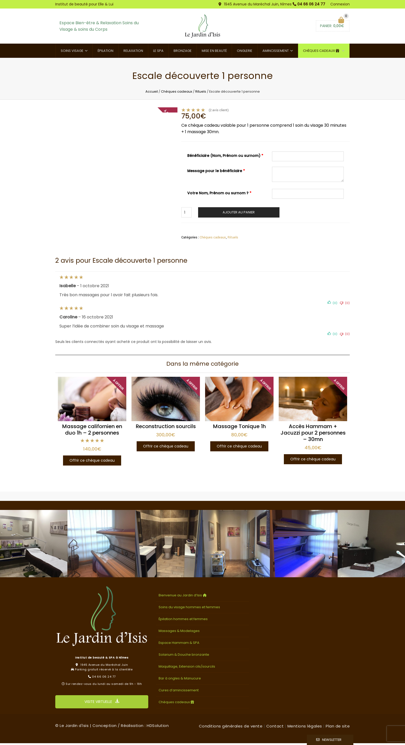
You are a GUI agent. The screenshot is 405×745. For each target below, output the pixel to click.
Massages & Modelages (179, 632)
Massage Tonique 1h (239, 427)
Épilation (105, 52)
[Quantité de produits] (186, 214)
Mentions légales (304, 728)
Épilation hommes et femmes (183, 620)
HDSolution (158, 727)
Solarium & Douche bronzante (184, 656)
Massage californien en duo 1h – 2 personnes (92, 431)
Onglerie (244, 52)
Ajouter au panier (239, 213)
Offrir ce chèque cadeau (92, 461)
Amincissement (275, 52)
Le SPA (158, 52)
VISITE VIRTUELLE (101, 703)
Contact (275, 728)
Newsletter (331, 739)
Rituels (200, 93)
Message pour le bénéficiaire (216, 172)
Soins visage (72, 52)
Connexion (340, 4)
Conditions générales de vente (231, 728)
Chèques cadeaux (321, 52)
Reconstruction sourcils (166, 427)
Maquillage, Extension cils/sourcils (187, 668)
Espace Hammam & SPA (179, 644)
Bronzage (183, 52)
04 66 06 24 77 (311, 4)
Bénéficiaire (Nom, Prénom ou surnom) (225, 157)
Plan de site (338, 728)
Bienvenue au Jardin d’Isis (183, 597)
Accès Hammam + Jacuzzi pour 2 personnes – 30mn (313, 434)
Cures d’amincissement (179, 692)
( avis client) (219, 111)
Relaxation (133, 52)
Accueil (151, 93)
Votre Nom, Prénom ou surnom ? (219, 194)
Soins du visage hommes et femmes (189, 608)
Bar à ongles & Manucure (180, 680)
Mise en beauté (214, 52)
